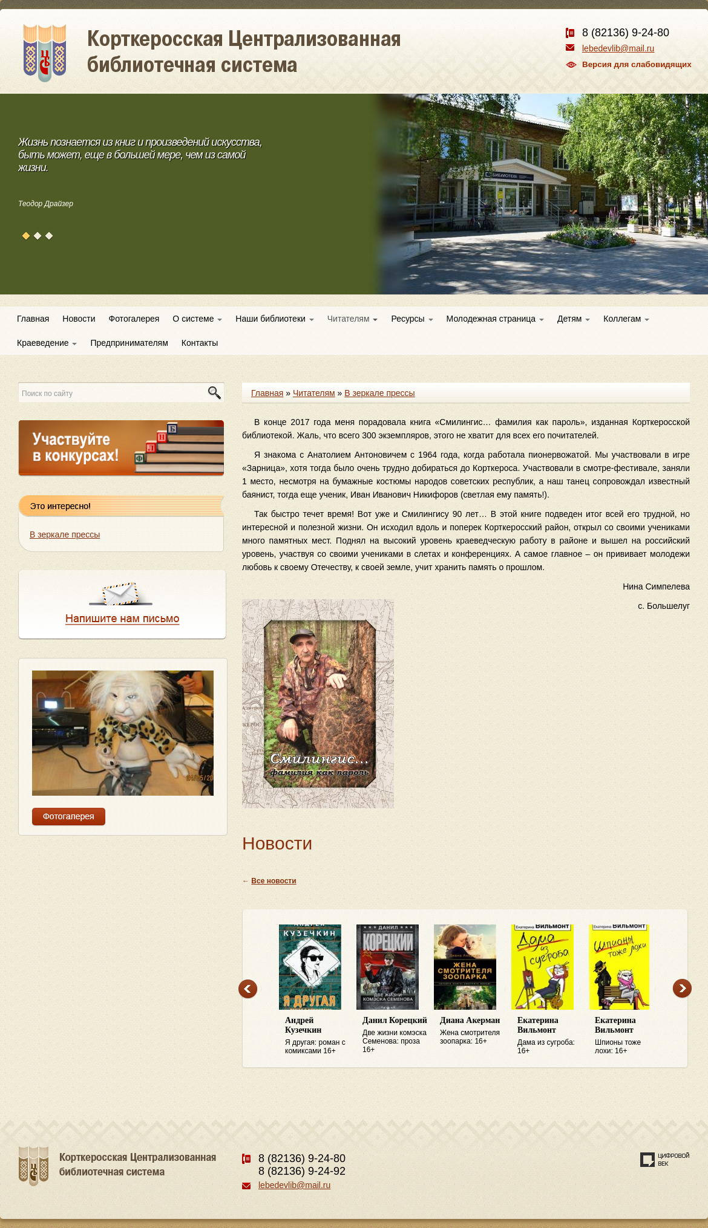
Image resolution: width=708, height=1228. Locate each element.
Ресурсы (412, 318)
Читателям (352, 318)
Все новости (273, 881)
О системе (197, 318)
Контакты (200, 343)
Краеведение (47, 343)
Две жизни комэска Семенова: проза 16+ (395, 1035)
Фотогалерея (134, 318)
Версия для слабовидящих (637, 64)
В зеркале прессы (65, 534)
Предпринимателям (129, 343)
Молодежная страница (495, 318)
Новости (78, 318)
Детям (573, 318)
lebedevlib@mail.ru (618, 48)
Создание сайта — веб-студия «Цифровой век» (665, 1159)
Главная (33, 318)
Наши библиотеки (274, 318)
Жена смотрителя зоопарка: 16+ (472, 1030)
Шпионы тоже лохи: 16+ (627, 1035)
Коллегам (626, 318)
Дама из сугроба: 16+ (550, 1035)
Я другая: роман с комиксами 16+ (317, 1035)
